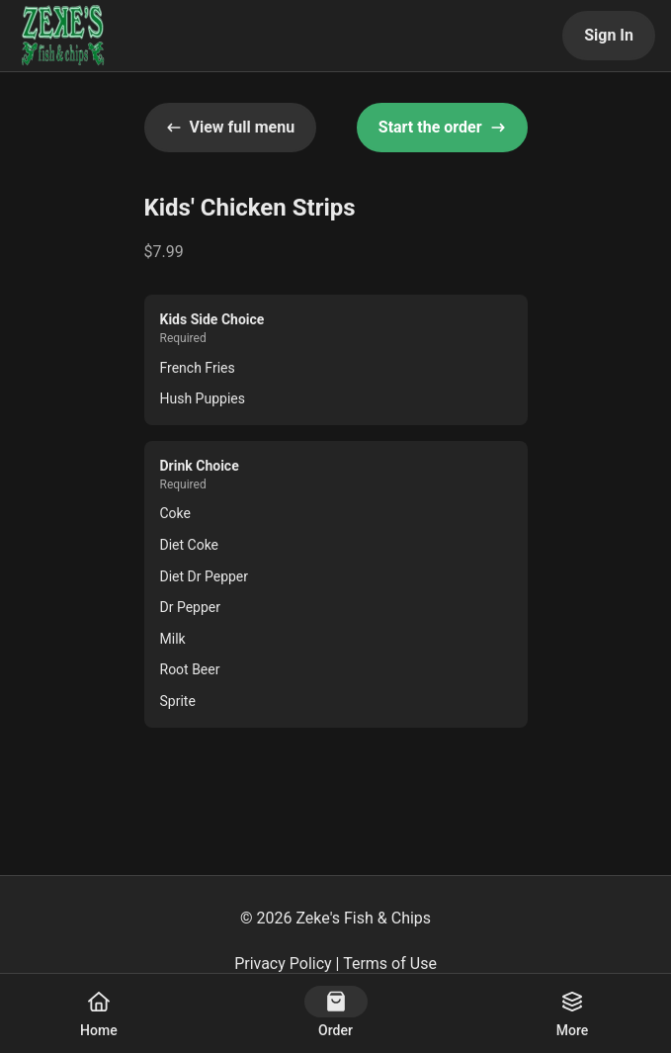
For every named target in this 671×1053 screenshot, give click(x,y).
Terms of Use (390, 963)
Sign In (608, 35)
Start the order (442, 127)
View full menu (230, 127)
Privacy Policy (283, 963)
